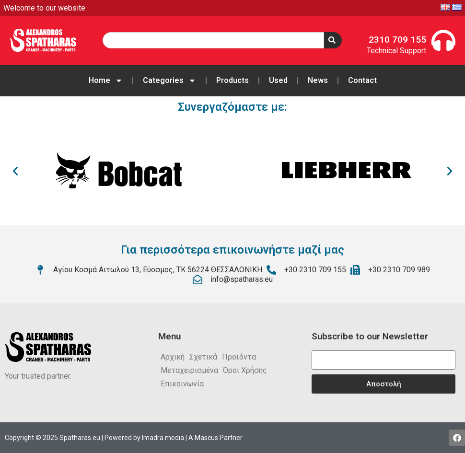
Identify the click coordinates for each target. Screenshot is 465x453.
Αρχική (173, 356)
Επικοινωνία (182, 383)
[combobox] (213, 40)
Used (278, 80)
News (318, 80)
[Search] (333, 40)
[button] (15, 171)
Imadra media (163, 437)
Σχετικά (203, 356)
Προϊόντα (239, 356)
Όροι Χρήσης (245, 370)
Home (106, 80)
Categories (169, 80)
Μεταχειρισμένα (189, 370)
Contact (362, 80)
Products (232, 80)
